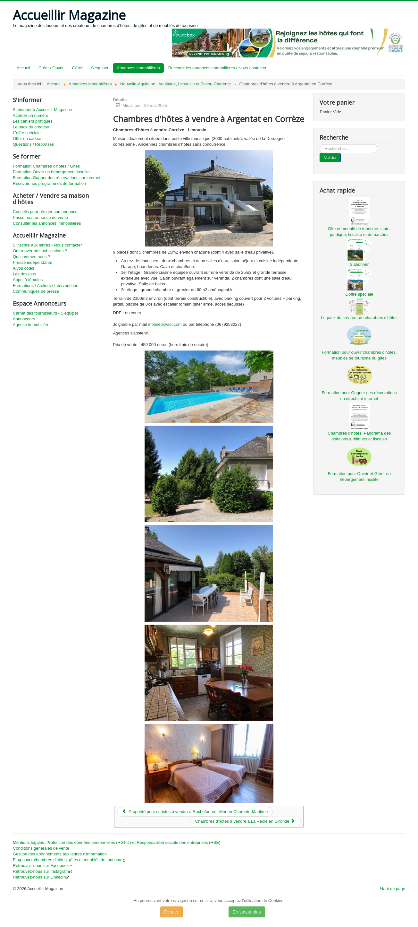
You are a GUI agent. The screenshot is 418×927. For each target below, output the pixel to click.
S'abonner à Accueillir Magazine (42, 109)
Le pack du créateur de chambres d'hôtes (359, 317)
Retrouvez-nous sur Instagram (42, 871)
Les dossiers (24, 274)
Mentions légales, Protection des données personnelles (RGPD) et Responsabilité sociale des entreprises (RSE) (116, 842)
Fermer (171, 911)
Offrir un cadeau (28, 138)
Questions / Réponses (33, 144)
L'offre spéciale (27, 132)
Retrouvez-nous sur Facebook (42, 865)
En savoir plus (247, 911)
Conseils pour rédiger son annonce (45, 211)
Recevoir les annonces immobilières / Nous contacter (217, 67)
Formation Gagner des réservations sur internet (56, 177)
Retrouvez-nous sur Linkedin (41, 877)
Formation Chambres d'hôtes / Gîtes (46, 166)
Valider (330, 157)
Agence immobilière (31, 324)
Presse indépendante (32, 262)
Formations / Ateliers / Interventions (45, 285)
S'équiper (100, 67)
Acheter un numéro (30, 115)
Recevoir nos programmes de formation (49, 183)
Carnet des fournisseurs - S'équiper (45, 313)
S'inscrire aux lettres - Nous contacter (47, 245)
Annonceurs (24, 318)
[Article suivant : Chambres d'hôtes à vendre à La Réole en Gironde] (245, 821)
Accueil (23, 67)
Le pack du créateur (31, 127)
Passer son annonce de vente (40, 217)
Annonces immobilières (138, 67)
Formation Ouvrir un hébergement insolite (51, 171)
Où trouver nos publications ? (40, 250)
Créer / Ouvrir (51, 67)
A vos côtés (23, 268)
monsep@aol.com (165, 324)
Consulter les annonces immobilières (47, 223)
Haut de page (392, 888)
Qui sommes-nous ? (31, 256)
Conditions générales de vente (41, 848)
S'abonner (359, 264)
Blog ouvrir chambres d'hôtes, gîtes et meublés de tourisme (69, 859)
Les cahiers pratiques (33, 121)
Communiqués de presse (36, 291)
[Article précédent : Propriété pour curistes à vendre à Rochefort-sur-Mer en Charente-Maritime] (194, 812)
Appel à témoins (28, 279)
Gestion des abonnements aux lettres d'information (60, 854)
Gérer (77, 67)
